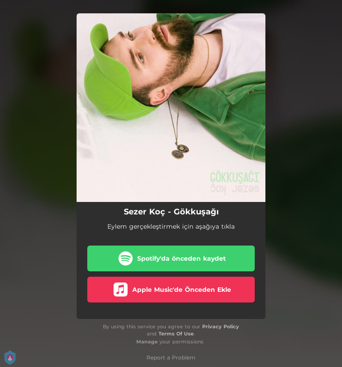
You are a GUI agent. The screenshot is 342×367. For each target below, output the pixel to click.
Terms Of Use (176, 334)
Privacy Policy (220, 326)
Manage (147, 342)
